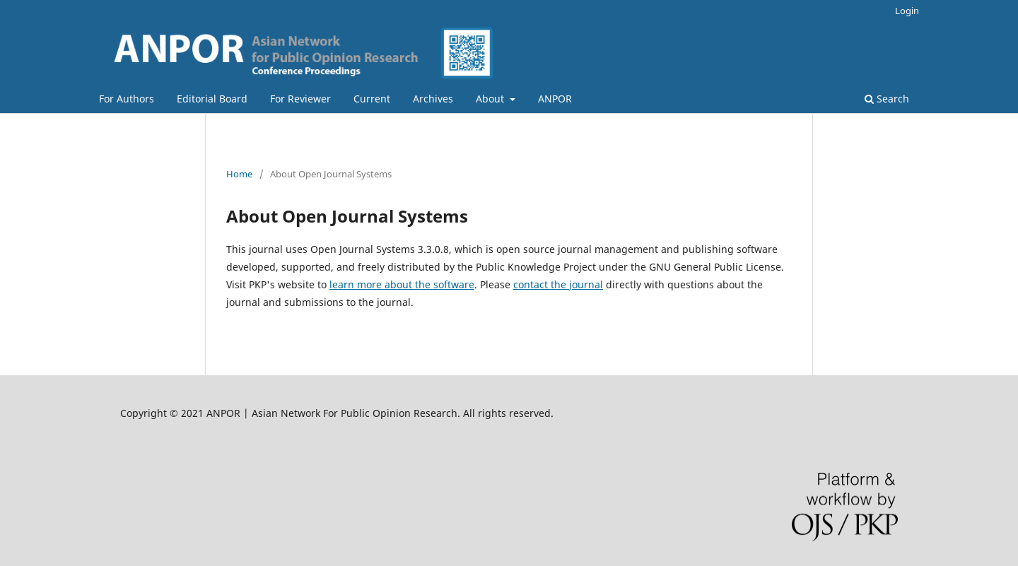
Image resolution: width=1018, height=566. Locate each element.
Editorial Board (212, 98)
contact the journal (558, 284)
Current (371, 98)
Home (239, 173)
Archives (433, 98)
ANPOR (555, 98)
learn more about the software (401, 284)
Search (887, 98)
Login (907, 10)
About (491, 98)
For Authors (126, 98)
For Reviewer (300, 98)
